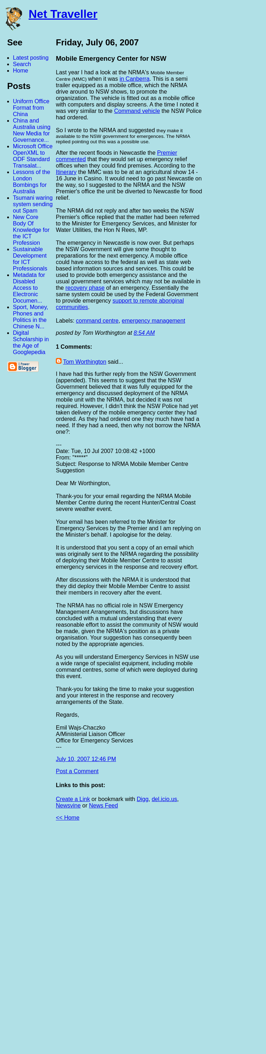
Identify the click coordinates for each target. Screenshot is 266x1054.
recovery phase (85, 288)
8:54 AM (144, 333)
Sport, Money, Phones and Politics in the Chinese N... (30, 316)
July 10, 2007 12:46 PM (86, 759)
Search (22, 64)
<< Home (67, 818)
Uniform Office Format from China (31, 107)
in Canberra (135, 79)
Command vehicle (137, 111)
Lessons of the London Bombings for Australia (31, 181)
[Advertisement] (187, 940)
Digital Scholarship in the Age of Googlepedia (31, 342)
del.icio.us (164, 799)
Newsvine (68, 805)
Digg (143, 799)
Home (20, 71)
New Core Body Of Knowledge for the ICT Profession (31, 230)
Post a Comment (77, 771)
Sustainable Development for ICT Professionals (30, 259)
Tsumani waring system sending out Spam (33, 204)
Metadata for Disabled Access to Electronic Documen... (29, 288)
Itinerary (66, 172)
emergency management (153, 321)
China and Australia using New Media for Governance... (31, 130)
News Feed (103, 805)
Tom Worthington (84, 362)
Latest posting (31, 58)
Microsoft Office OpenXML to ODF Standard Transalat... (33, 156)
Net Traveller (63, 14)
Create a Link (73, 799)
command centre (97, 321)
